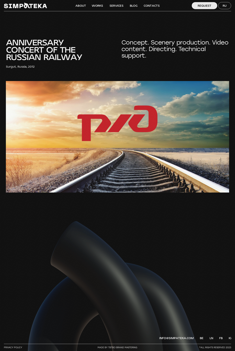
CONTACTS (152, 5)
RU (225, 5)
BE (202, 338)
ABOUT (80, 5)
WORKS (97, 5)
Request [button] (204, 5)
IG (230, 338)
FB (221, 338)
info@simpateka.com (176, 338)
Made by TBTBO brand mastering (117, 347)
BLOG (133, 5)
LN (211, 338)
